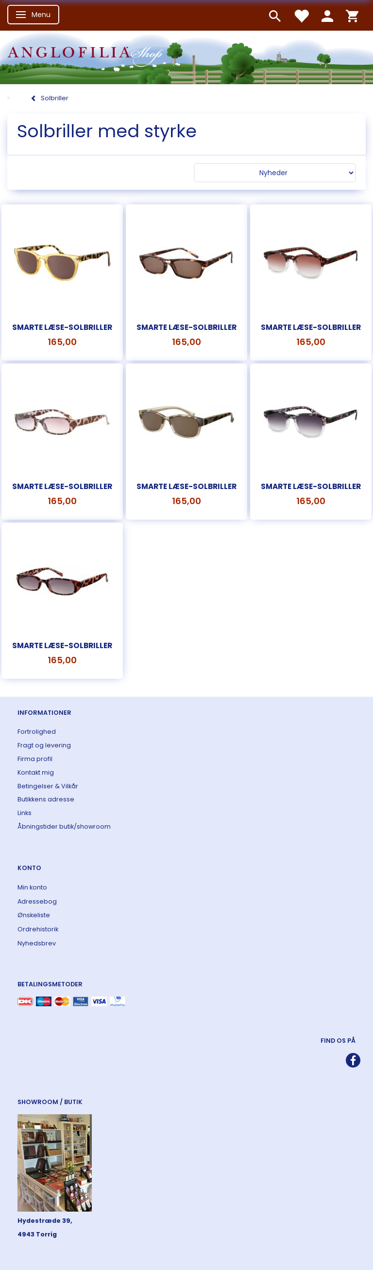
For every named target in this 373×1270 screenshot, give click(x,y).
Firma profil (34, 759)
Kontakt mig (35, 772)
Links (24, 813)
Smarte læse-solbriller (62, 327)
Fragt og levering (44, 745)
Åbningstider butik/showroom (64, 826)
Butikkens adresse (45, 799)
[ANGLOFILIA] (186, 56)
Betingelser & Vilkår (47, 786)
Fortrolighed (36, 731)
